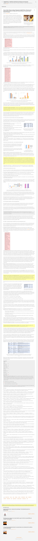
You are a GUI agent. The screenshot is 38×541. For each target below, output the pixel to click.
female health (23, 497)
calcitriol (28, 229)
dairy (13, 497)
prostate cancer (19, 498)
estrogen (16, 497)
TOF (27, 498)
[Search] (35, 2)
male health (8, 498)
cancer (11, 497)
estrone (19, 497)
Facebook (7, 3)
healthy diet (29, 497)
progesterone (14, 498)
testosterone (24, 498)
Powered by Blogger (19, 537)
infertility (5, 498)
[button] (34, 10)
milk (11, 498)
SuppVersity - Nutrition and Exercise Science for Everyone (16, 1)
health (26, 497)
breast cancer (7, 497)
